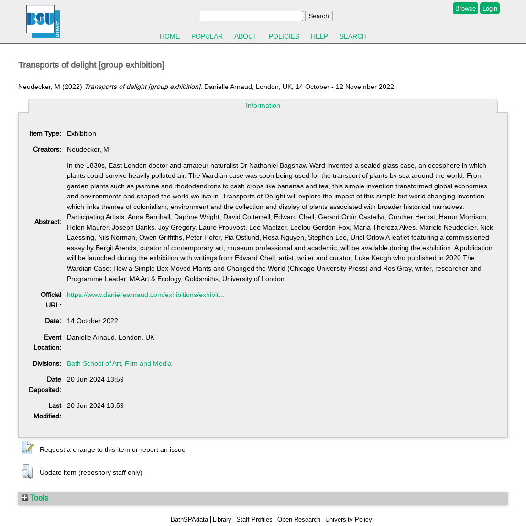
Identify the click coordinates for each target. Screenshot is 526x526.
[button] (28, 448)
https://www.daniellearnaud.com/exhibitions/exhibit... (145, 294)
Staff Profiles (254, 519)
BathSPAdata (189, 519)
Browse (465, 8)
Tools (35, 497)
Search (353, 36)
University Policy (348, 519)
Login (489, 8)
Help (319, 36)
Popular (207, 36)
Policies (284, 36)
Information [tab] (263, 105)
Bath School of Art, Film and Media (119, 363)
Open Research (298, 519)
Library (222, 519)
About (245, 36)
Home (170, 36)
